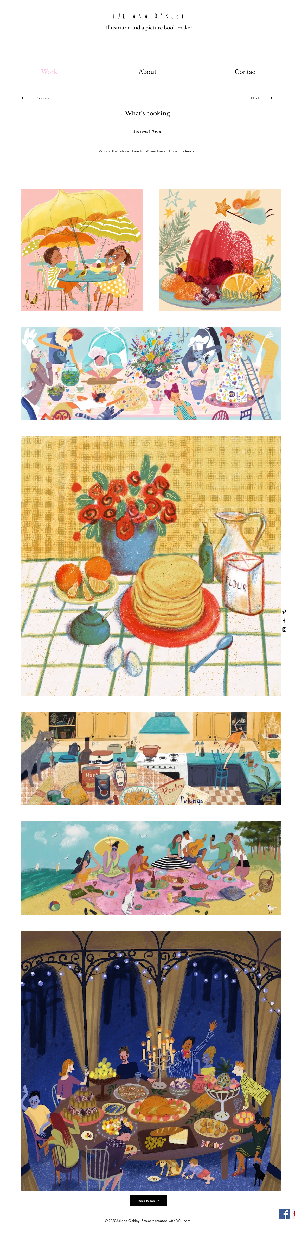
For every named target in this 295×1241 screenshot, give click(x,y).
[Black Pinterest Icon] (284, 612)
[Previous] (44, 98)
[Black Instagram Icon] (284, 629)
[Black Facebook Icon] (284, 620)
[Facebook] (284, 1214)
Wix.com (183, 1220)
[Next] (254, 98)
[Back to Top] (148, 1200)
